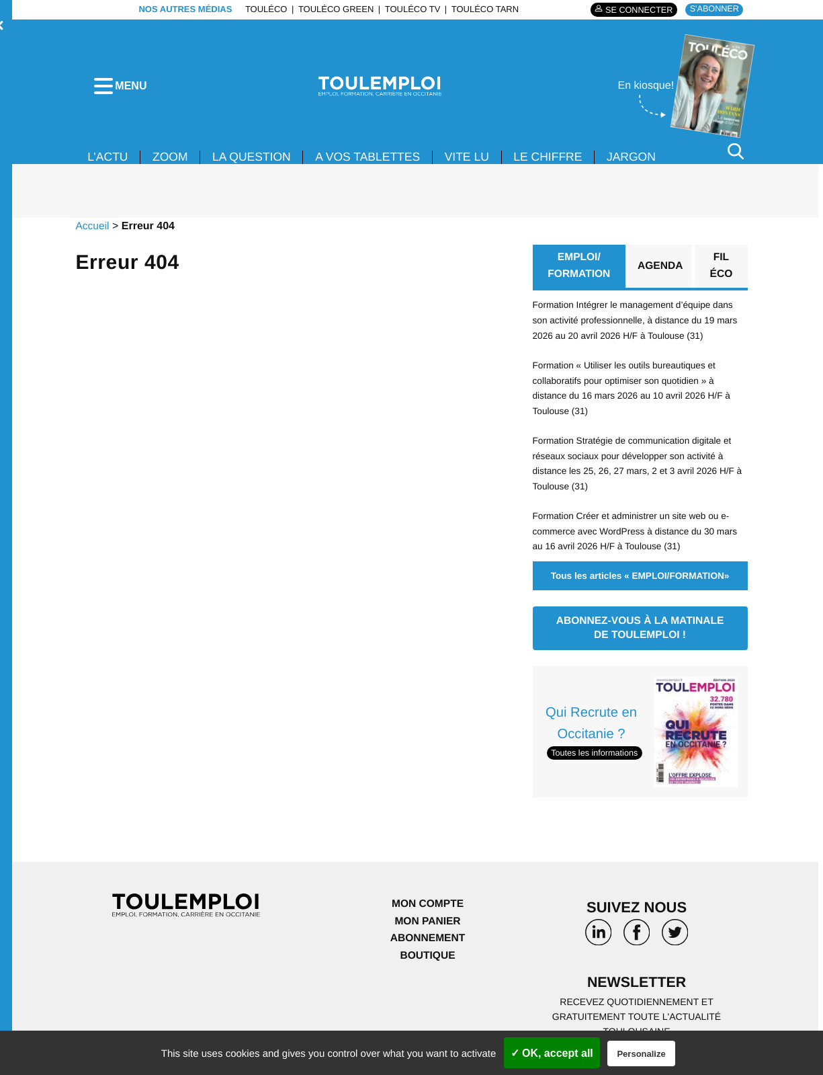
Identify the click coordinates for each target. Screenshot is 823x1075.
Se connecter (635, 10)
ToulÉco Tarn (482, 9)
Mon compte (427, 904)
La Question (255, 160)
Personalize (641, 1054)
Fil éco (722, 269)
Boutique (427, 956)
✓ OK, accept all (552, 1053)
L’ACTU (108, 160)
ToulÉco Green (333, 9)
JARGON (644, 160)
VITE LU (476, 160)
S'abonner (713, 9)
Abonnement (427, 939)
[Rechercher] (736, 153)
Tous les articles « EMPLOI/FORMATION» (640, 576)
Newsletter (637, 984)
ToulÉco (264, 9)
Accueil (92, 229)
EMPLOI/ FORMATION (578, 269)
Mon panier (428, 922)
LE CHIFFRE (559, 160)
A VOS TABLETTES (375, 160)
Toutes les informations (596, 753)
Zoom (172, 160)
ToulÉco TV (410, 9)
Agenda (660, 269)
